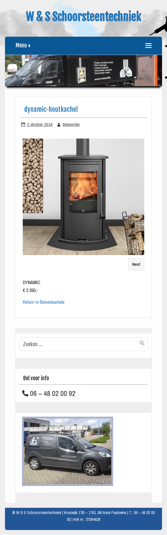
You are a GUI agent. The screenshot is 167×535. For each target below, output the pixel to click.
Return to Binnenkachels (44, 302)
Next (136, 264)
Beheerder (71, 124)
